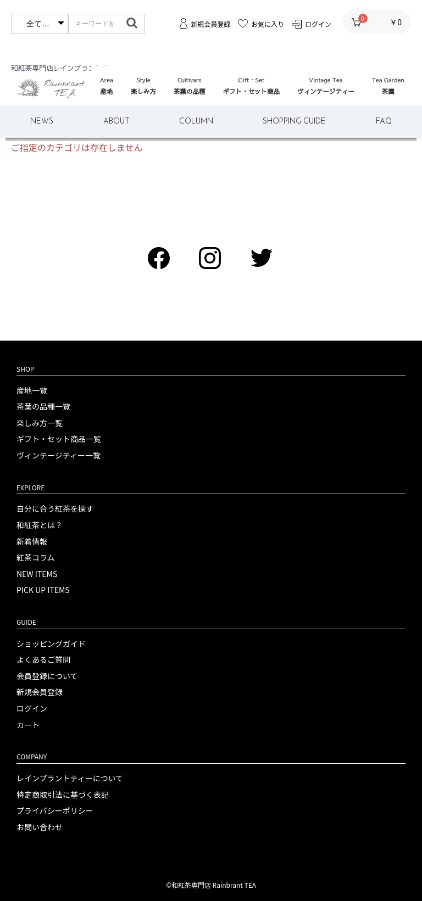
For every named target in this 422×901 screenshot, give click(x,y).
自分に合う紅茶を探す (54, 508)
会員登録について (47, 676)
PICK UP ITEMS (43, 590)
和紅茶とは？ (39, 525)
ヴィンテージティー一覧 (58, 455)
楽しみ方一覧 (39, 423)
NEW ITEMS (36, 574)
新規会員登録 (39, 692)
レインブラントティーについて (69, 778)
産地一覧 (31, 390)
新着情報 (31, 541)
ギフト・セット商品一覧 (58, 439)
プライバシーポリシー (54, 810)
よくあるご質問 (43, 659)
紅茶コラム (35, 557)
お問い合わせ (39, 827)
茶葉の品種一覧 (43, 406)
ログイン (31, 708)
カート (28, 725)
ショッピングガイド (51, 644)
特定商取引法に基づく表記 (62, 795)
